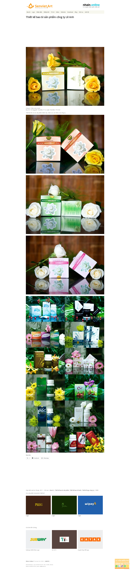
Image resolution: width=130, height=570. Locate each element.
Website (63, 12)
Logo (33, 12)
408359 (47, 561)
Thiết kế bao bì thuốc (75, 490)
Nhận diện (39, 12)
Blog (76, 12)
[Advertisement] (65, 33)
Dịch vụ (81, 12)
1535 (96, 490)
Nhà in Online (29, 561)
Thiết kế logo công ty (88, 490)
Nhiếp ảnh (46, 12)
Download (70, 12)
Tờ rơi (52, 12)
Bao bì (28, 12)
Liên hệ (87, 12)
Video (57, 12)
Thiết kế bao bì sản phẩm (62, 490)
